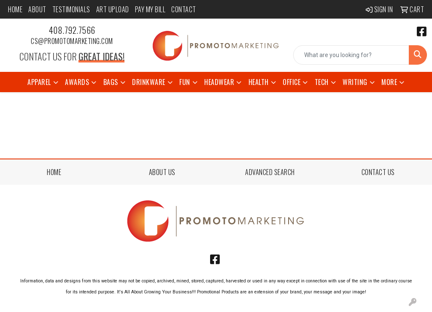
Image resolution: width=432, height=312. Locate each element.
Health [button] (258, 82)
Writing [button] (355, 82)
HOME (54, 172)
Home (15, 9)
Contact (183, 9)
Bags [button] (110, 82)
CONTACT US (378, 172)
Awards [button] (77, 82)
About (37, 9)
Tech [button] (322, 82)
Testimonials (71, 9)
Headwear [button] (219, 82)
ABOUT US (162, 172)
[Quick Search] (351, 55)
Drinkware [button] (148, 82)
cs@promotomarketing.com (72, 41)
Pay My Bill (150, 9)
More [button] (389, 82)
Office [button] (291, 82)
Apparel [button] (39, 82)
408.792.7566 (72, 30)
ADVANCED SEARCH (270, 172)
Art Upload (112, 9)
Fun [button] (184, 82)
